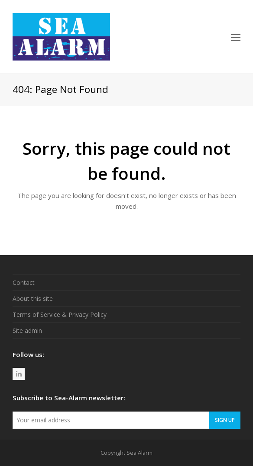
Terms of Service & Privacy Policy (60, 314)
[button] (235, 36)
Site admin (27, 330)
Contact (24, 282)
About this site (33, 298)
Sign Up (225, 419)
